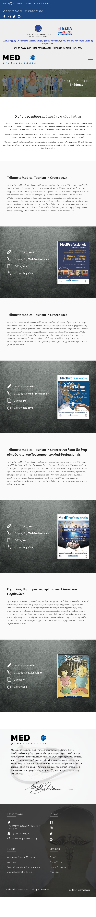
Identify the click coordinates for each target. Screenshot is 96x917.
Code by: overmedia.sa (79, 910)
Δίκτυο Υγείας (56, 883)
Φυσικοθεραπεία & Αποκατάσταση (23, 888)
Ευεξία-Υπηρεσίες (58, 888)
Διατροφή (12, 883)
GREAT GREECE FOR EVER (39, 3)
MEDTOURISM (12, 3)
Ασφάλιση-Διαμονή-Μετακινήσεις (23, 878)
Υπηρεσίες (54, 893)
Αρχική (53, 878)
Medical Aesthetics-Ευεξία (19, 893)
